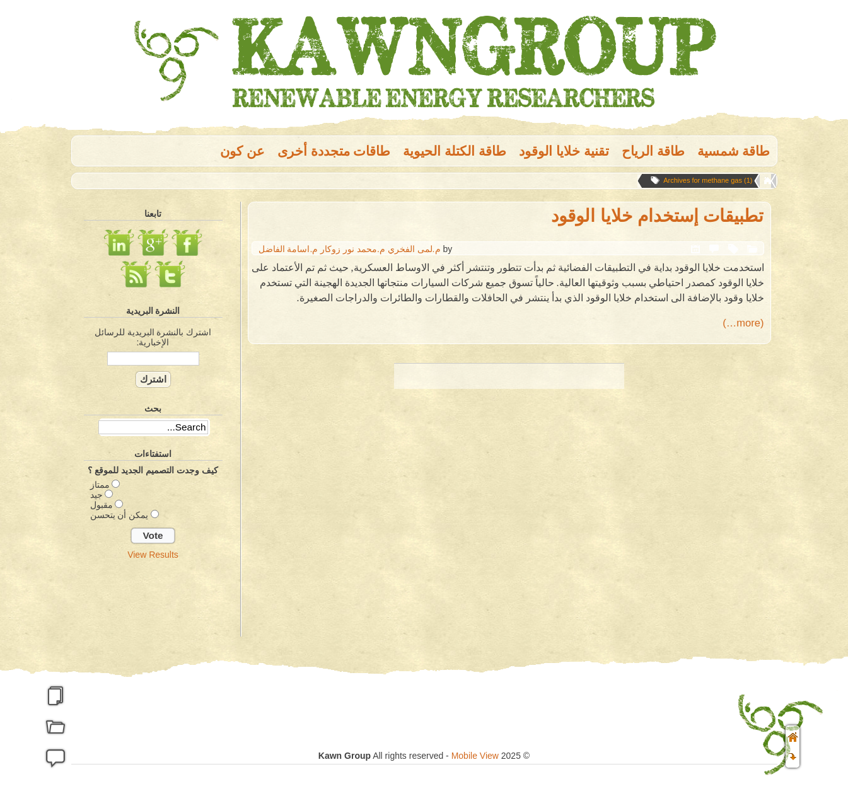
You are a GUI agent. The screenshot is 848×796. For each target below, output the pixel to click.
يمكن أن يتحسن (119, 515)
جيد (96, 495)
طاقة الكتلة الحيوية (454, 151)
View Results (152, 555)
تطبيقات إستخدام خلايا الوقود (657, 216)
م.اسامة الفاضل (288, 249)
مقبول (101, 505)
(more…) (743, 323)
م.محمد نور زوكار (352, 249)
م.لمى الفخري (414, 249)
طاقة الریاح (653, 151)
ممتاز (100, 485)
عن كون (242, 151)
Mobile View (475, 756)
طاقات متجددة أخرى (334, 151)
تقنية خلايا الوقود (564, 151)
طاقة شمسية (733, 151)
